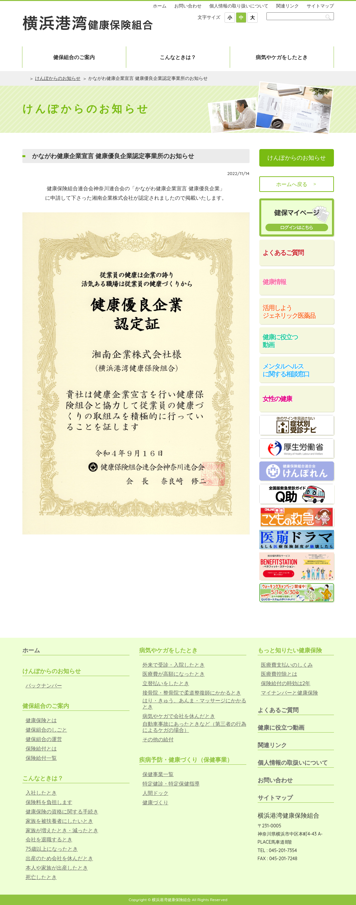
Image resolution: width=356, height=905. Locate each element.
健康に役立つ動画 (280, 341)
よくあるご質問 (283, 252)
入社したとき (41, 793)
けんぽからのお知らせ (57, 78)
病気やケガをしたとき (282, 57)
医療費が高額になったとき (173, 674)
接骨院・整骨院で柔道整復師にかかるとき (191, 693)
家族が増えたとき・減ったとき (62, 830)
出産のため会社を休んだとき (59, 858)
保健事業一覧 (158, 774)
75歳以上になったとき (52, 849)
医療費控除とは (279, 674)
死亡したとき (41, 877)
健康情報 (274, 282)
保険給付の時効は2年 (286, 683)
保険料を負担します (49, 802)
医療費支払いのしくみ (287, 665)
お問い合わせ (188, 6)
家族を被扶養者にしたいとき (59, 821)
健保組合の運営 (44, 739)
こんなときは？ (178, 57)
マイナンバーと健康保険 (289, 693)
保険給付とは (41, 749)
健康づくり (155, 802)
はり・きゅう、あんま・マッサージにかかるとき (194, 704)
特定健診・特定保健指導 (171, 784)
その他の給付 (158, 739)
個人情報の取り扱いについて (238, 6)
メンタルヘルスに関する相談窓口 (286, 370)
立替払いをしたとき (165, 683)
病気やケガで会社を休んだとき (178, 716)
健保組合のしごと (46, 730)
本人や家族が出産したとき (57, 868)
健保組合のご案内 (74, 57)
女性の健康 (277, 399)
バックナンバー (44, 686)
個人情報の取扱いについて (293, 762)
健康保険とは (41, 720)
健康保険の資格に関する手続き (62, 812)
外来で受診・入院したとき (173, 665)
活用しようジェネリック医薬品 (289, 312)
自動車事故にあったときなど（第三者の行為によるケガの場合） (194, 727)
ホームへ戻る (296, 184)
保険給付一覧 (41, 758)
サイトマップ (320, 6)
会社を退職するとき (49, 839)
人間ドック (155, 793)
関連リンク (287, 6)
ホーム (159, 6)
